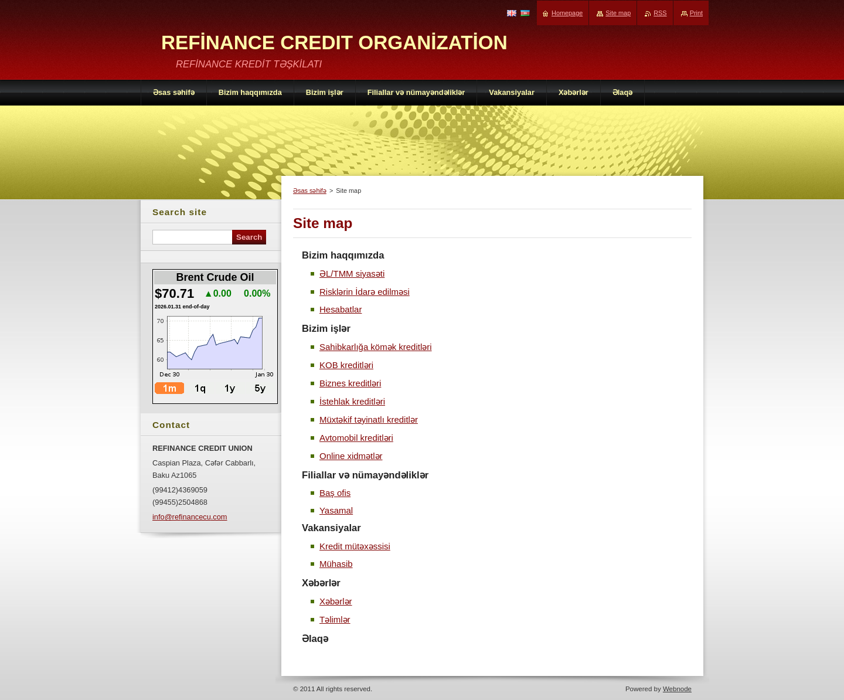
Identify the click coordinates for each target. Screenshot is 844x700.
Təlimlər (334, 619)
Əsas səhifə (309, 190)
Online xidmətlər (351, 456)
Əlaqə (315, 638)
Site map (618, 12)
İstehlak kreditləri (352, 401)
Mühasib (336, 564)
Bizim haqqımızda (343, 255)
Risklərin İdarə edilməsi (364, 292)
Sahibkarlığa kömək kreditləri (375, 347)
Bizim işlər (326, 328)
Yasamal (336, 510)
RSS (660, 12)
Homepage (567, 12)
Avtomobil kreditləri (356, 438)
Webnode (677, 688)
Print (696, 12)
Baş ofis (334, 493)
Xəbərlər (321, 583)
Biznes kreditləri (350, 383)
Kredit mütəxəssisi (354, 546)
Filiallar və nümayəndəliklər (365, 475)
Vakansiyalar (331, 528)
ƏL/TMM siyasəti (351, 273)
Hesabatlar (340, 309)
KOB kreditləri (346, 365)
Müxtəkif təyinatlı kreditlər (368, 419)
